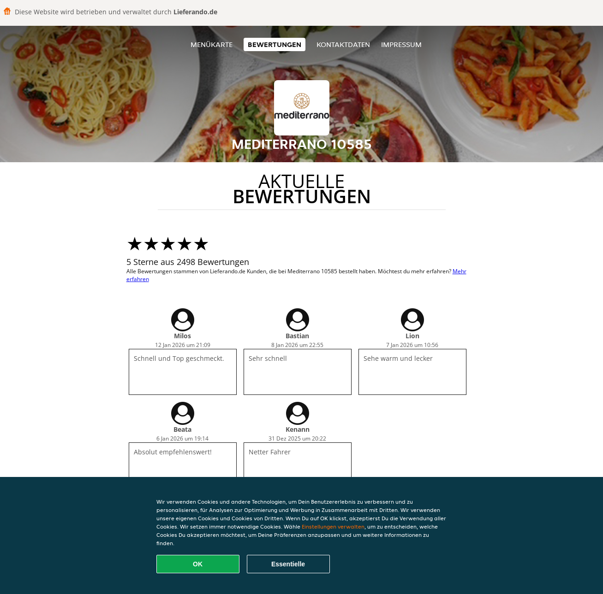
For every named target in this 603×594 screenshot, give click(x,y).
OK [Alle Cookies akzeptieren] (198, 564)
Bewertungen (274, 44)
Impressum (401, 44)
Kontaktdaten (343, 44)
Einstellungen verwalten (333, 526)
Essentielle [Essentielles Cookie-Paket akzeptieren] (288, 564)
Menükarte (212, 44)
